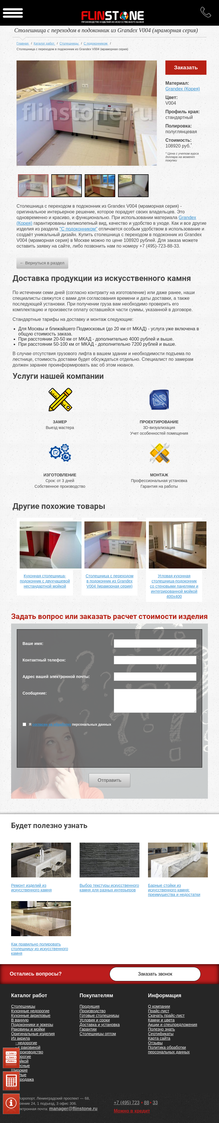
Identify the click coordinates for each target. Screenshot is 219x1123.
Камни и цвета (161, 1020)
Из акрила (20, 1038)
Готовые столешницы (99, 1015)
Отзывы (155, 1043)
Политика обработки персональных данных (169, 1049)
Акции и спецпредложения (172, 1024)
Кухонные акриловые (30, 1015)
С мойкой (20, 1061)
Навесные (20, 1065)
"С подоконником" (79, 228)
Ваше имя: (33, 643)
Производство (93, 1011)
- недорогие (26, 1043)
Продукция (90, 1006)
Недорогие (21, 1056)
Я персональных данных (67, 724)
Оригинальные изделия (33, 1033)
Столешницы (23, 1006)
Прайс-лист (158, 1011)
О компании (159, 1006)
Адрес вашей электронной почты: (56, 676)
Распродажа (22, 1079)
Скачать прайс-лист (166, 1015)
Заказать (186, 67)
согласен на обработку (51, 725)
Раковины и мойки (28, 1029)
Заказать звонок (155, 974)
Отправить (109, 780)
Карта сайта (159, 1038)
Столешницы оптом (98, 1033)
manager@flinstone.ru (73, 1108)
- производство (29, 1052)
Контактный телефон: (44, 660)
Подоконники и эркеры (32, 1024)
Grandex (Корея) (182, 88)
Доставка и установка (100, 1024)
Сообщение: (35, 693)
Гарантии (88, 1029)
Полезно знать (161, 1029)
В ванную (20, 1020)
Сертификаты (160, 1033)
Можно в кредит (132, 1110)
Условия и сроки (95, 1020)
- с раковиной (27, 1047)
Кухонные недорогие (30, 1011)
